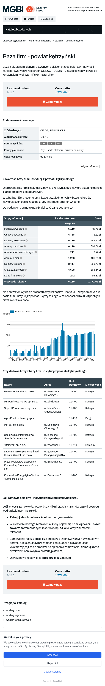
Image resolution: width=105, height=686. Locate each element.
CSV (43, 144)
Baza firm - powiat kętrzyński (68, 41)
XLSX (51, 144)
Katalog (29, 19)
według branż (13, 610)
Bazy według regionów (14, 41)
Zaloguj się (46, 19)
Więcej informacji (90, 166)
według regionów (15, 615)
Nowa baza (11, 19)
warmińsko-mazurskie (40, 41)
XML (59, 144)
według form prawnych (18, 620)
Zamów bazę (52, 101)
